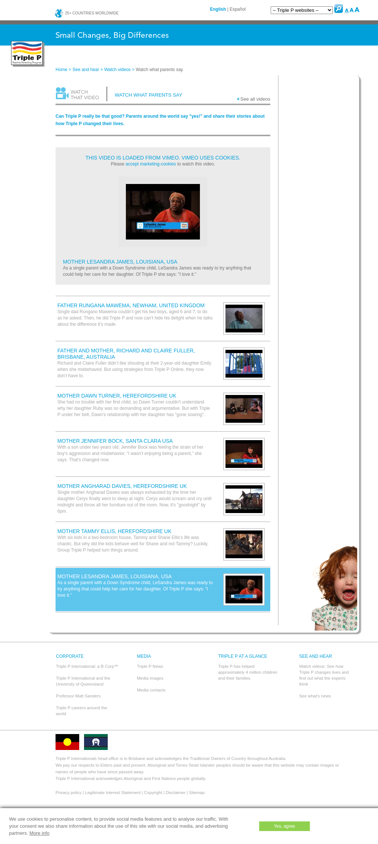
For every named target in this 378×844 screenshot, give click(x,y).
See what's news (315, 696)
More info (39, 833)
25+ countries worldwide (86, 13)
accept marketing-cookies (151, 164)
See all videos (255, 99)
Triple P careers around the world (81, 711)
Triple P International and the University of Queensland (83, 681)
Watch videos (117, 69)
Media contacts (151, 690)
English (218, 9)
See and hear (86, 69)
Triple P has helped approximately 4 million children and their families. (247, 672)
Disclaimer (176, 792)
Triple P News (150, 666)
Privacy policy (68, 792)
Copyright (153, 792)
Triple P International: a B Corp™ (87, 666)
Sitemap (196, 792)
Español (237, 9)
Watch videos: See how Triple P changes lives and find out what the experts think (324, 675)
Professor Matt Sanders (78, 696)
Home (61, 69)
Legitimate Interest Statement (113, 792)
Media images (150, 678)
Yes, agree (284, 826)
